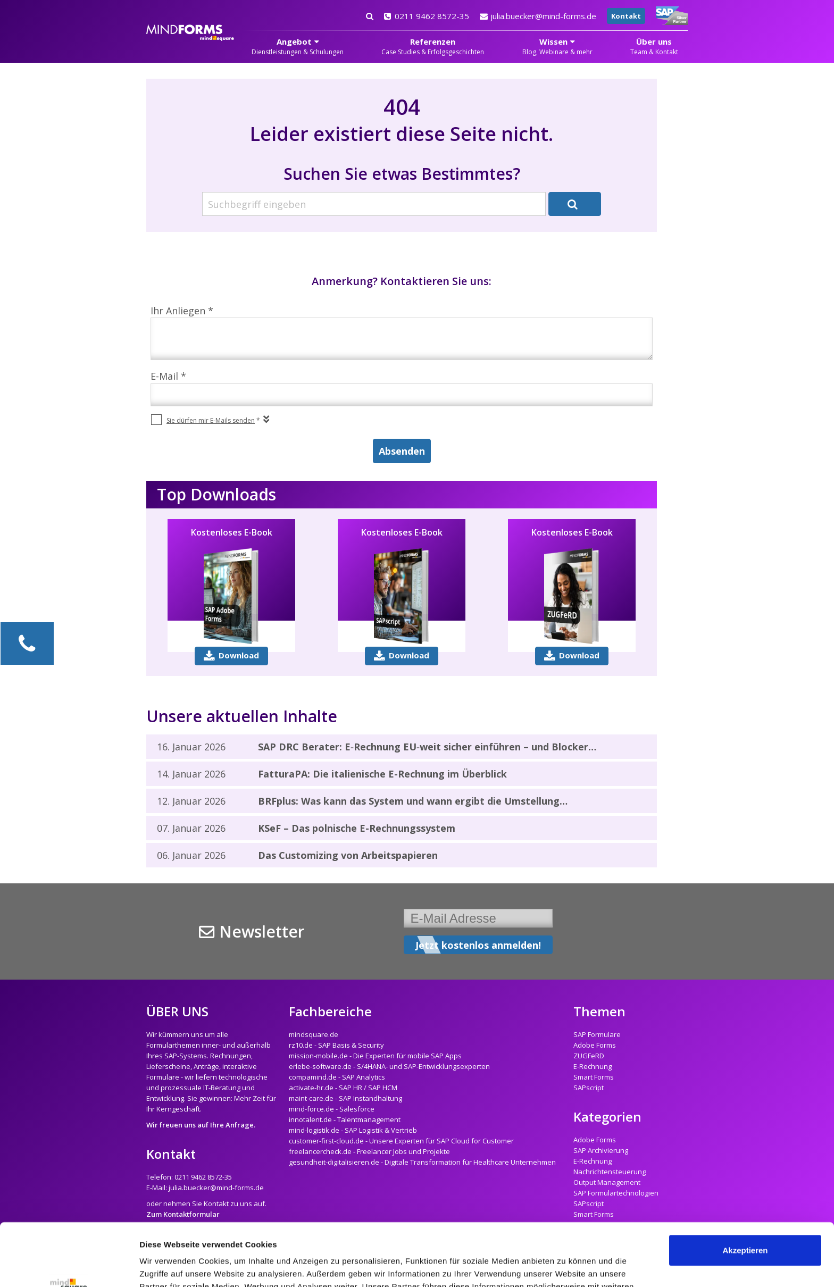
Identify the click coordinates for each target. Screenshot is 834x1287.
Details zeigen (166, 1266)
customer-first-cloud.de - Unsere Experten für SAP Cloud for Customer (401, 1141)
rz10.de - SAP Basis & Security (336, 1045)
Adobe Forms (594, 1045)
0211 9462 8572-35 (426, 16)
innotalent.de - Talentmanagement (345, 1119)
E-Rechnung (592, 1066)
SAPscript (588, 1087)
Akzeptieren (745, 1187)
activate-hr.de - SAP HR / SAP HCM (343, 1087)
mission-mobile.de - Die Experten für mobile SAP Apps (375, 1055)
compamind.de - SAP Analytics (337, 1077)
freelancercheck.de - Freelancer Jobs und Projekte (369, 1151)
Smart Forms (593, 1077)
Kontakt (626, 16)
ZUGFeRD (588, 1055)
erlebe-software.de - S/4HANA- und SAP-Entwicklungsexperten (389, 1066)
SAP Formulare (597, 1034)
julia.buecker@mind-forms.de (538, 16)
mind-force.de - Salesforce (331, 1109)
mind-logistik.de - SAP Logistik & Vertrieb (353, 1130)
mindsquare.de (313, 1034)
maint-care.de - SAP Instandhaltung (345, 1098)
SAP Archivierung (600, 1150)
